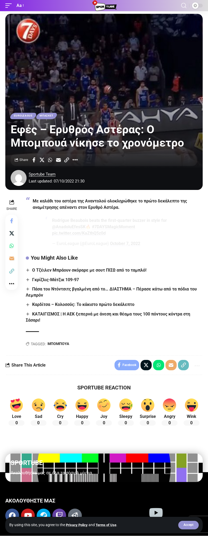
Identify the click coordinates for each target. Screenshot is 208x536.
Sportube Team (42, 174)
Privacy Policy (78, 525)
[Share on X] (42, 160)
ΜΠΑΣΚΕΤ (47, 115)
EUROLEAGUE (23, 115)
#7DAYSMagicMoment (113, 227)
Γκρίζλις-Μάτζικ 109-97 (55, 279)
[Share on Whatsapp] (50, 160)
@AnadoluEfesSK (69, 227)
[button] (188, 525)
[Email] (58, 160)
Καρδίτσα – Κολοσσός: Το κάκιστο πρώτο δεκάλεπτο (83, 304)
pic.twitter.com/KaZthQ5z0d (79, 233)
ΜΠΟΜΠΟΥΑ (58, 344)
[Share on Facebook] (33, 160)
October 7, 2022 (125, 243)
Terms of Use (108, 525)
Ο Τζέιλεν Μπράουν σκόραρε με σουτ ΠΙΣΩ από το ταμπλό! (89, 270)
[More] (75, 160)
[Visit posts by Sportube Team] (19, 178)
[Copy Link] (66, 160)
